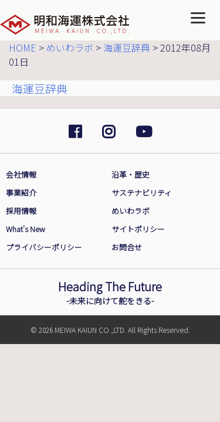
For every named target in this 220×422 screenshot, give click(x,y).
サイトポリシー (138, 228)
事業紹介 (21, 192)
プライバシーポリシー (44, 247)
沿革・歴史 (130, 174)
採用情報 (21, 210)
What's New (25, 228)
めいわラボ (130, 210)
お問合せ (126, 247)
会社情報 (21, 174)
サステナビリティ (141, 192)
